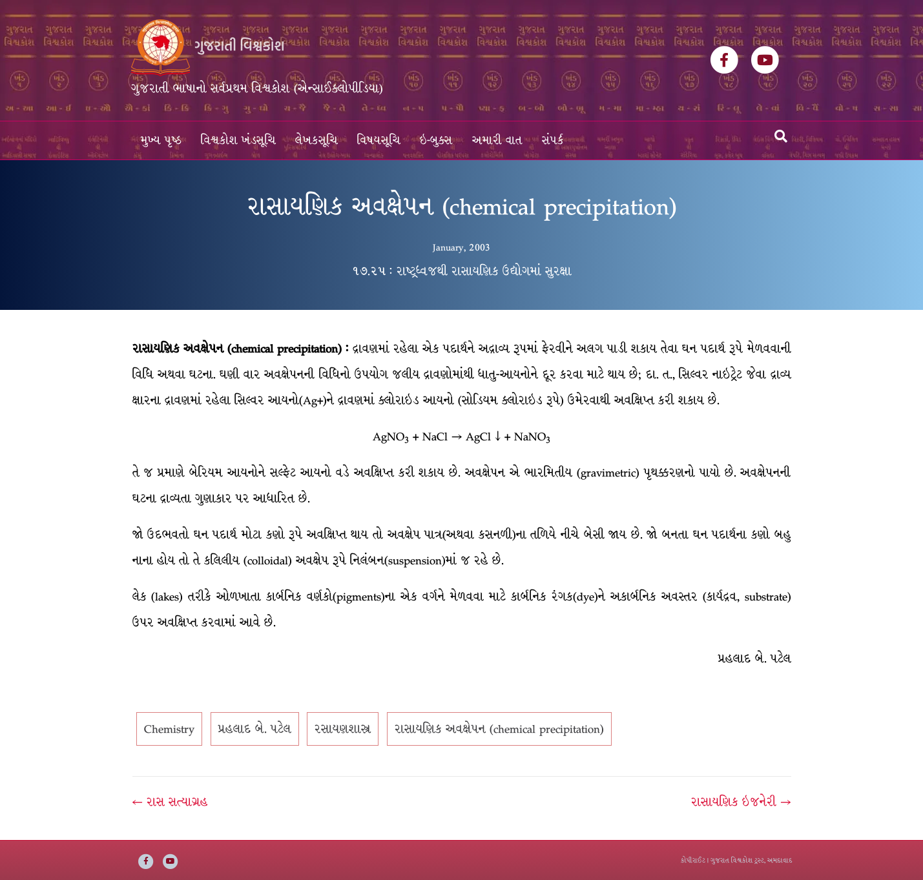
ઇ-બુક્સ (436, 140)
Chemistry (169, 729)
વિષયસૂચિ (378, 140)
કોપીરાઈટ (693, 860)
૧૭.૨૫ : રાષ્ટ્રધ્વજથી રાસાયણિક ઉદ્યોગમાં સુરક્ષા (462, 271)
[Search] (781, 136)
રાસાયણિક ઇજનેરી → (741, 802)
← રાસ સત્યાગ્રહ (170, 802)
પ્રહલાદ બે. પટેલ (254, 729)
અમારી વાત (497, 140)
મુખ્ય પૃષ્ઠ (161, 140)
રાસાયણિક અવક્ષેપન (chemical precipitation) (499, 729)
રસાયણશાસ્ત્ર (343, 729)
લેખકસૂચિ (316, 140)
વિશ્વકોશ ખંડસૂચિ (238, 140)
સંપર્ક (553, 140)
